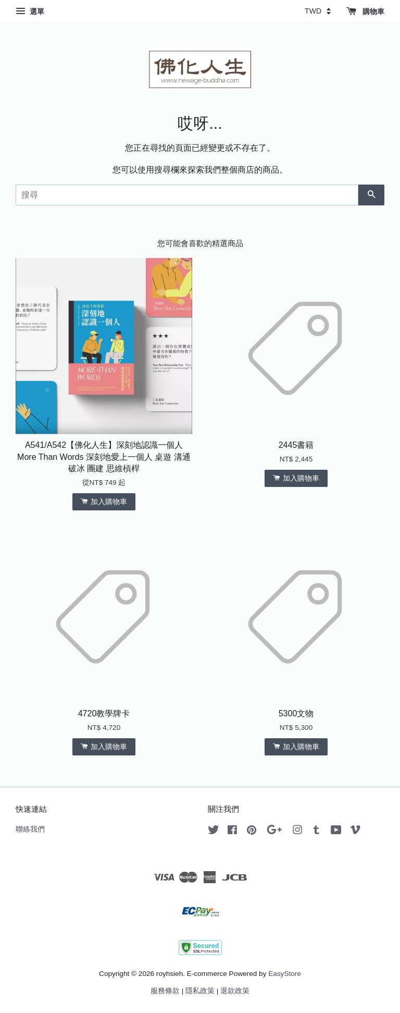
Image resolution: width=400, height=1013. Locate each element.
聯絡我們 (30, 829)
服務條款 (165, 991)
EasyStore (284, 974)
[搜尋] (187, 195)
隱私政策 (200, 991)
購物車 (365, 11)
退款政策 (234, 991)
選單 (30, 11)
